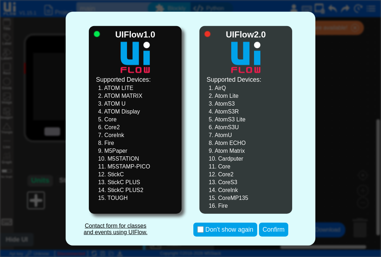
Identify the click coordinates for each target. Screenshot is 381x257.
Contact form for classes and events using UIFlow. (116, 229)
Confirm (274, 229)
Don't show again (229, 229)
